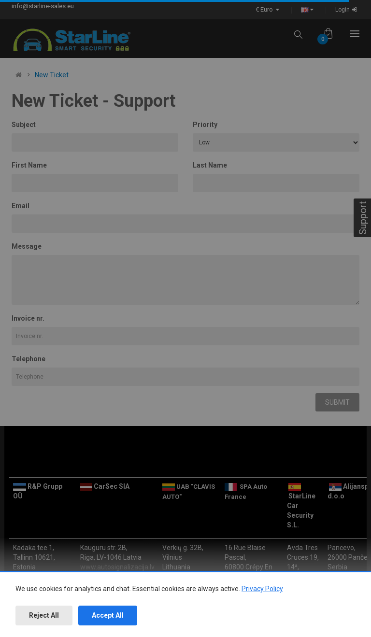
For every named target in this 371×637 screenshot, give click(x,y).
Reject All (44, 615)
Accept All (108, 615)
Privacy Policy (262, 589)
